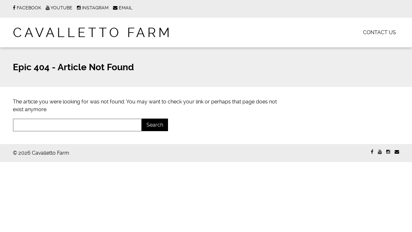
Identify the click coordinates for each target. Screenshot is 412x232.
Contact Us (379, 32)
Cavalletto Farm (92, 32)
